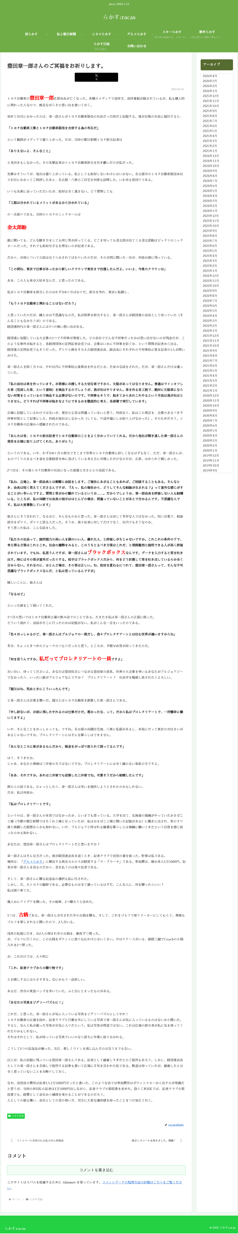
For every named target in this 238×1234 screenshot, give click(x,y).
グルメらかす (32, 861)
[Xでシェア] (96, 77)
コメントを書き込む (96, 1170)
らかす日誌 (16, 1116)
